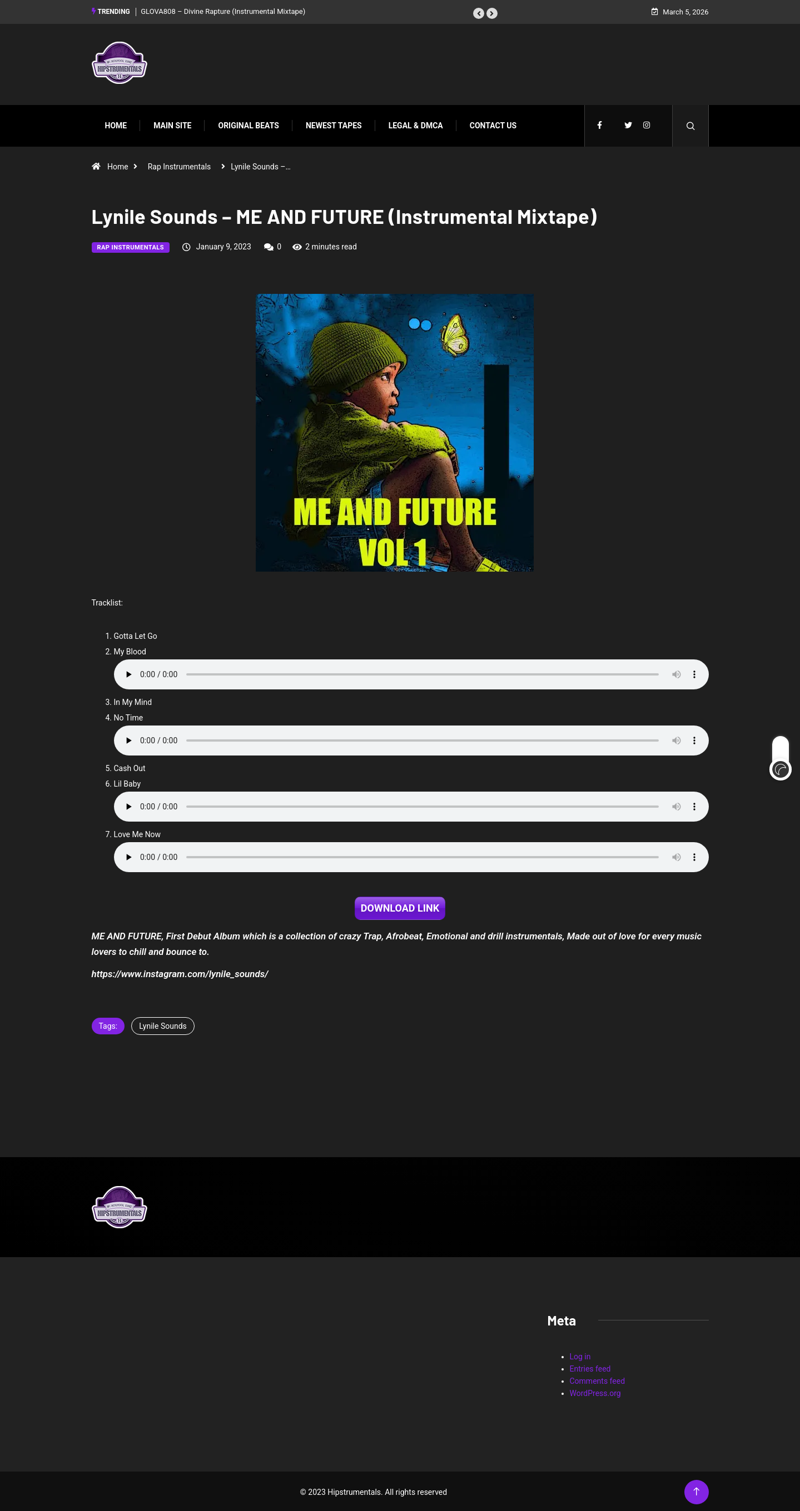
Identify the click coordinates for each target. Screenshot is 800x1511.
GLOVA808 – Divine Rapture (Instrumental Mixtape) (223, 11)
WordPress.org (595, 1391)
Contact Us (493, 123)
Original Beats (248, 123)
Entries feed (590, 1367)
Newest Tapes (334, 123)
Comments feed (597, 1379)
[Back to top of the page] (696, 1490)
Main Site (172, 123)
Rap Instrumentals (179, 165)
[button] (478, 12)
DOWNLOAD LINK (400, 906)
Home (116, 123)
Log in (580, 1354)
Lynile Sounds (163, 1024)
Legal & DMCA (416, 123)
